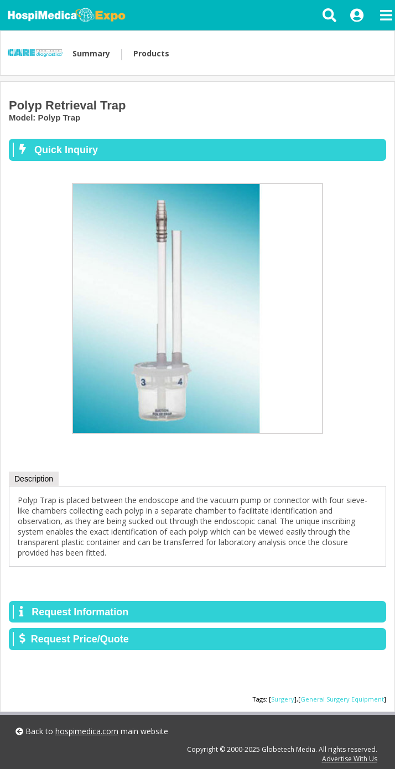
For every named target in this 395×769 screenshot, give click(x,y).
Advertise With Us (349, 758)
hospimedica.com (86, 731)
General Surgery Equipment (342, 699)
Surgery (282, 699)
